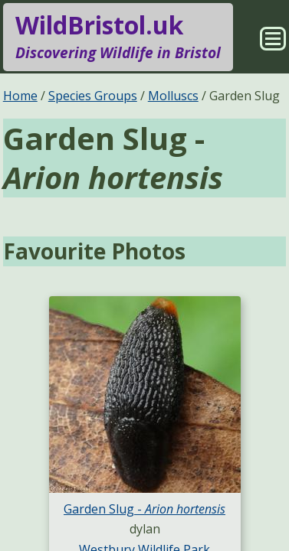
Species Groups (92, 95)
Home (20, 95)
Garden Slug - (144, 508)
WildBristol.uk (118, 36)
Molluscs (173, 95)
